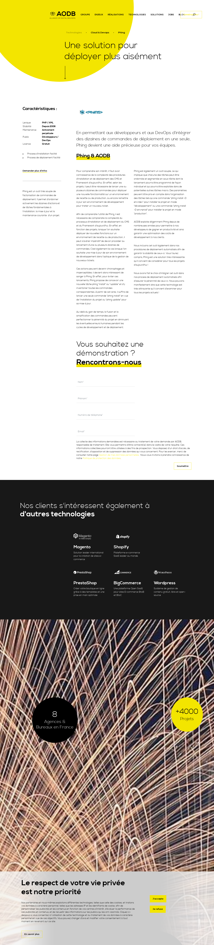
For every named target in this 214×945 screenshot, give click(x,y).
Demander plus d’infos (35, 171)
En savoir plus (31, 934)
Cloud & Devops (100, 32)
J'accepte (158, 898)
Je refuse (158, 908)
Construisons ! (191, 17)
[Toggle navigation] (152, 17)
